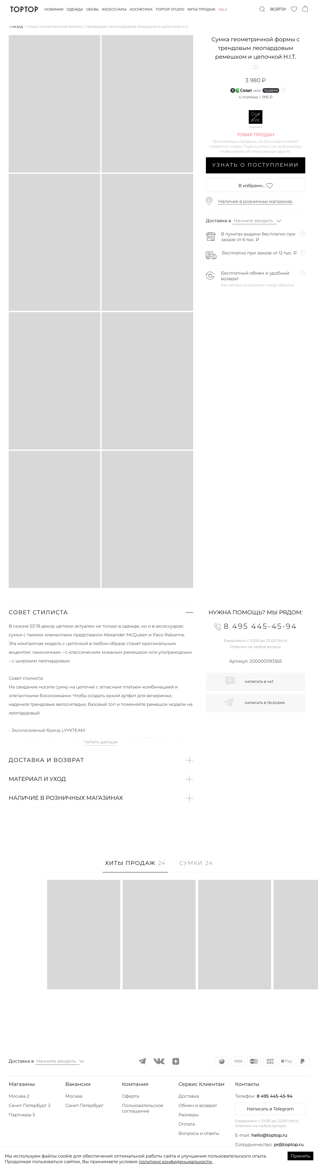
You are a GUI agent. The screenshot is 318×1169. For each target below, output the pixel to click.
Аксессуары (114, 9)
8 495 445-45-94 (275, 1096)
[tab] (135, 866)
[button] (101, 612)
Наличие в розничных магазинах (255, 201)
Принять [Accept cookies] (300, 1156)
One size (255, 117)
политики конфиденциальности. (176, 1161)
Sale (222, 9)
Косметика (141, 9)
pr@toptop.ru (289, 1144)
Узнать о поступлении (255, 165)
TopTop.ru (24, 9)
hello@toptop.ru (270, 1135)
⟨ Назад (16, 27)
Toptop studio (170, 9)
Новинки (53, 9)
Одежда (74, 9)
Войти (278, 9)
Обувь (92, 9)
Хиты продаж (202, 9)
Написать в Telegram (270, 1109)
